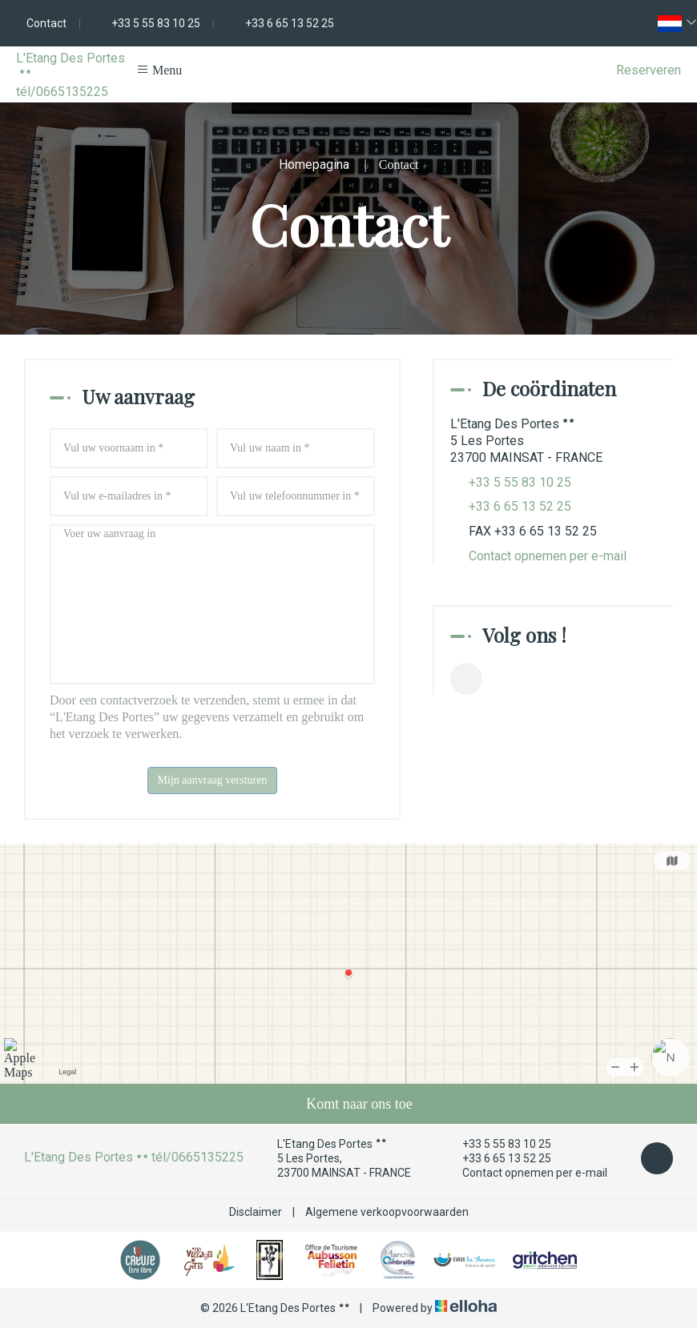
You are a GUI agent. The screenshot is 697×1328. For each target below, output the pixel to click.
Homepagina (314, 164)
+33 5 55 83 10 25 (497, 1144)
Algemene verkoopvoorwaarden (387, 1212)
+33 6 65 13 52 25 (497, 1158)
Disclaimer (255, 1212)
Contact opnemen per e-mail (547, 556)
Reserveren (648, 70)
